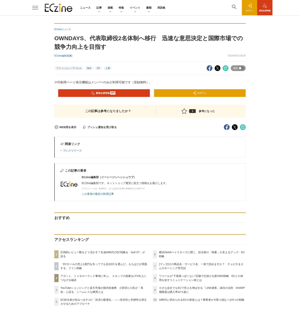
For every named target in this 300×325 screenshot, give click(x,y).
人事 (107, 68)
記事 (99, 8)
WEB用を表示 (65, 127)
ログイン (199, 93)
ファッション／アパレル (69, 68)
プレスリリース (72, 150)
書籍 (149, 8)
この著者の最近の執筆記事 (98, 193)
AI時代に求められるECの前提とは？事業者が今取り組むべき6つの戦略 (201, 299)
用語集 (161, 7)
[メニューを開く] (35, 7)
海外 (89, 68)
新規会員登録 (103, 93)
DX (98, 68)
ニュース (85, 7)
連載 (110, 8)
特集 (121, 8)
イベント (135, 8)
